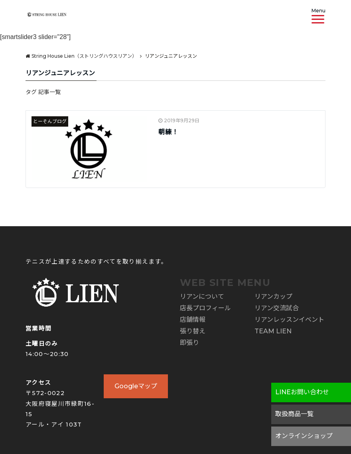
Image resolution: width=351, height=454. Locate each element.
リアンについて (202, 296)
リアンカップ (273, 296)
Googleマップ (135, 386)
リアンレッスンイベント (289, 319)
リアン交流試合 (276, 308)
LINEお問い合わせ (302, 392)
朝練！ (168, 132)
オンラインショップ (304, 436)
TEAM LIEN (273, 331)
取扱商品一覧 (294, 414)
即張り (189, 342)
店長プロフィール (205, 308)
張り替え (192, 331)
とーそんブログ (50, 121)
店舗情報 (192, 319)
